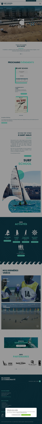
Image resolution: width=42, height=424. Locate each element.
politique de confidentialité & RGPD (22, 412)
